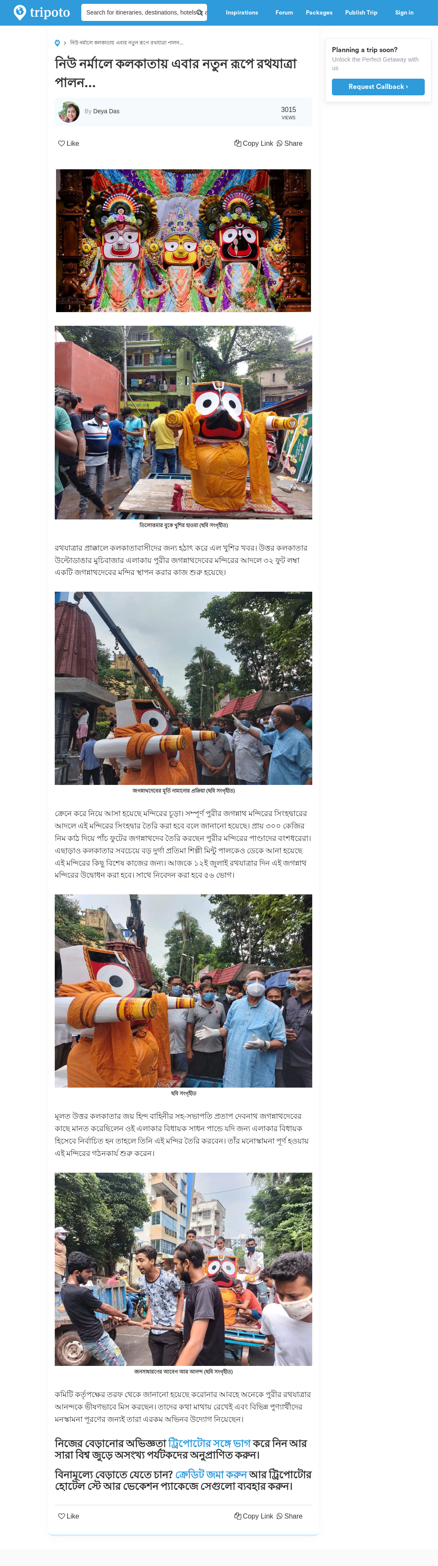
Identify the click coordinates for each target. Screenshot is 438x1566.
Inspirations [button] (244, 13)
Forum (284, 13)
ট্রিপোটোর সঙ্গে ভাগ (209, 1443)
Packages (319, 13)
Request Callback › (378, 86)
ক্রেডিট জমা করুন (211, 1474)
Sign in (404, 13)
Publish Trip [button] (363, 13)
